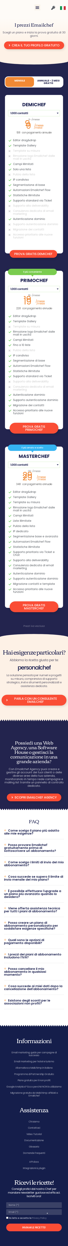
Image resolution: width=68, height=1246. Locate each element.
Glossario (34, 1146)
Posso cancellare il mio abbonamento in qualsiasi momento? (25, 972)
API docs (34, 1162)
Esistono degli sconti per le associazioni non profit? (27, 1002)
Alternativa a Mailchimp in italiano (34, 1068)
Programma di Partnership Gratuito (34, 1074)
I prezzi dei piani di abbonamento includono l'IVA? (32, 955)
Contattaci (34, 1128)
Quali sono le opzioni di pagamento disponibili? (24, 941)
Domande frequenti (34, 1153)
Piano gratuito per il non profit (34, 1080)
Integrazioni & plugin (34, 1168)
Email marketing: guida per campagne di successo (34, 1054)
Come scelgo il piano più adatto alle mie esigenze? (31, 832)
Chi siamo (34, 1121)
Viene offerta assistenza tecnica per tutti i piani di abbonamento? (32, 909)
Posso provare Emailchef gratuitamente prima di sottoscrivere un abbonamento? (30, 848)
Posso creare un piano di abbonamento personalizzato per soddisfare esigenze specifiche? (31, 926)
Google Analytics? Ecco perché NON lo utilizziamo (33, 1086)
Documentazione (34, 1140)
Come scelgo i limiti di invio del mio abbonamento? (34, 863)
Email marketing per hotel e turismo (34, 1061)
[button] (37, 7)
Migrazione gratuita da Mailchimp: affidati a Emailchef (34, 1094)
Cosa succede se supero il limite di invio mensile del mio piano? (33, 878)
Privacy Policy (39, 1218)
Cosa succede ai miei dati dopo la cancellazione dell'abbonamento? (33, 987)
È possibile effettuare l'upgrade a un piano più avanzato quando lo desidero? (32, 894)
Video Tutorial (34, 1134)
